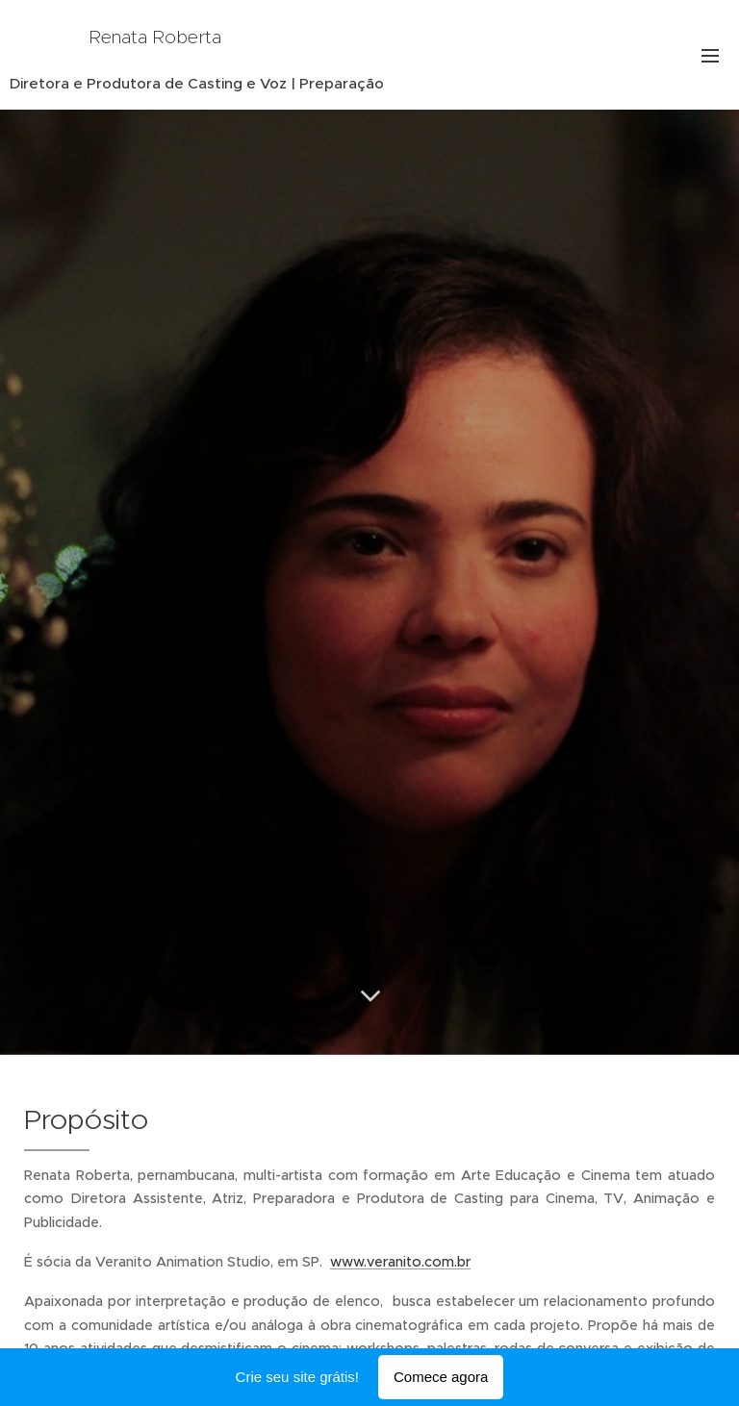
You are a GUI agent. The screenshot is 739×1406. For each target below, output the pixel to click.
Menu (710, 56)
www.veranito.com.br (400, 1261)
